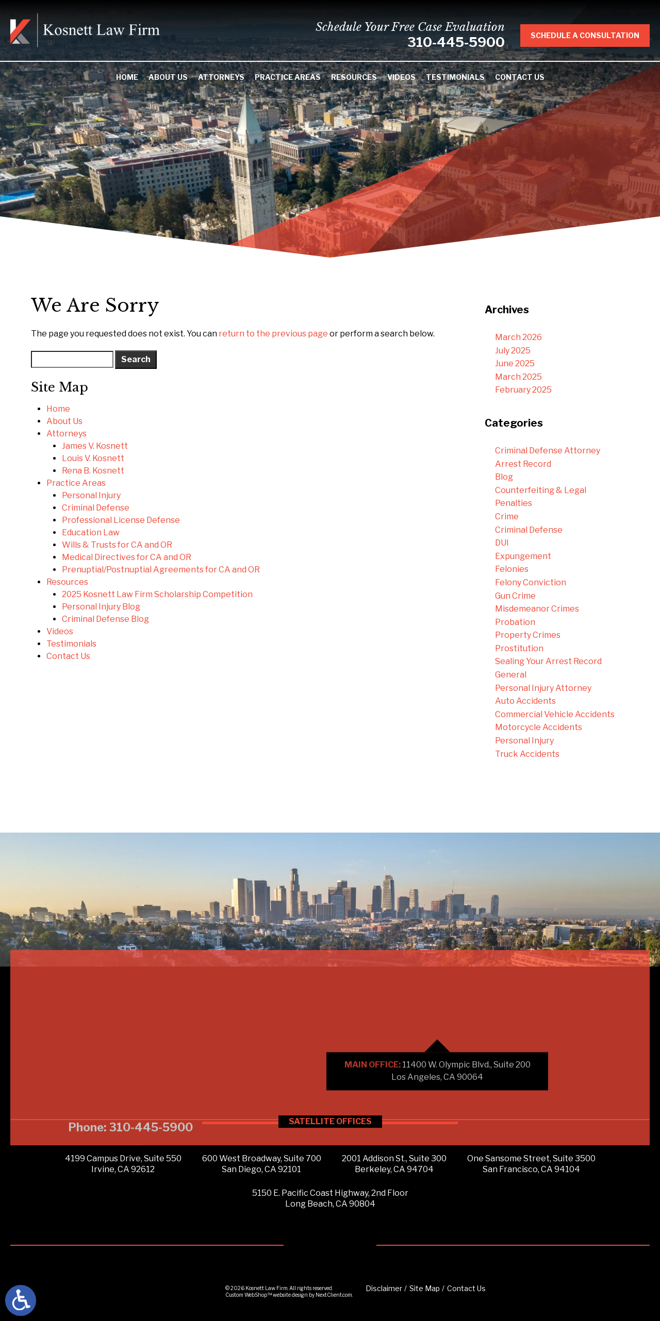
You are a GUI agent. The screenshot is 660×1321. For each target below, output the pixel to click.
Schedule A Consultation (594, 35)
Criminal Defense (95, 508)
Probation (515, 622)
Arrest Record (523, 464)
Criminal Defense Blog (105, 619)
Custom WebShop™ (248, 1295)
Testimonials (455, 77)
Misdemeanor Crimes (537, 609)
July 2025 (513, 350)
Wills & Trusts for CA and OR (117, 545)
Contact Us (519, 77)
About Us (168, 77)
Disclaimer (384, 1288)
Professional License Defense (121, 520)
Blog (504, 477)
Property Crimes (527, 635)
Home (127, 77)
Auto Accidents (525, 701)
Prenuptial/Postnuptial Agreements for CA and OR (161, 569)
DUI (502, 543)
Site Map (424, 1288)
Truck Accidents (527, 754)
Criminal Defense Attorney (547, 450)
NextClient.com (334, 1295)
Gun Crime (515, 596)
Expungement (523, 556)
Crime (507, 516)
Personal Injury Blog (101, 607)
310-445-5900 (466, 42)
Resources (354, 77)
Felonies (512, 569)
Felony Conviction (530, 582)
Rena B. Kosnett (93, 471)
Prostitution (519, 648)
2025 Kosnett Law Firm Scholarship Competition (157, 594)
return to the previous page (273, 333)
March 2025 (518, 377)
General (510, 675)
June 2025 (515, 363)
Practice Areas (288, 77)
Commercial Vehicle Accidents (555, 714)
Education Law (91, 532)
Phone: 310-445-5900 (130, 1219)
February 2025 (523, 390)
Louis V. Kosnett (93, 458)
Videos (401, 77)
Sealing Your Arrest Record (548, 661)
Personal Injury (91, 495)
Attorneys (221, 77)
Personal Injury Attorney (543, 688)
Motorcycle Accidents (538, 727)
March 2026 (518, 337)
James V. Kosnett (95, 446)
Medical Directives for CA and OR (126, 557)
